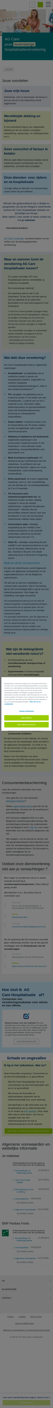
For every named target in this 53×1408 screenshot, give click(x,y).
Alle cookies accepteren (26, 725)
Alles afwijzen (26, 718)
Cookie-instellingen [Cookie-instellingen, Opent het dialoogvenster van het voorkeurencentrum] (26, 711)
